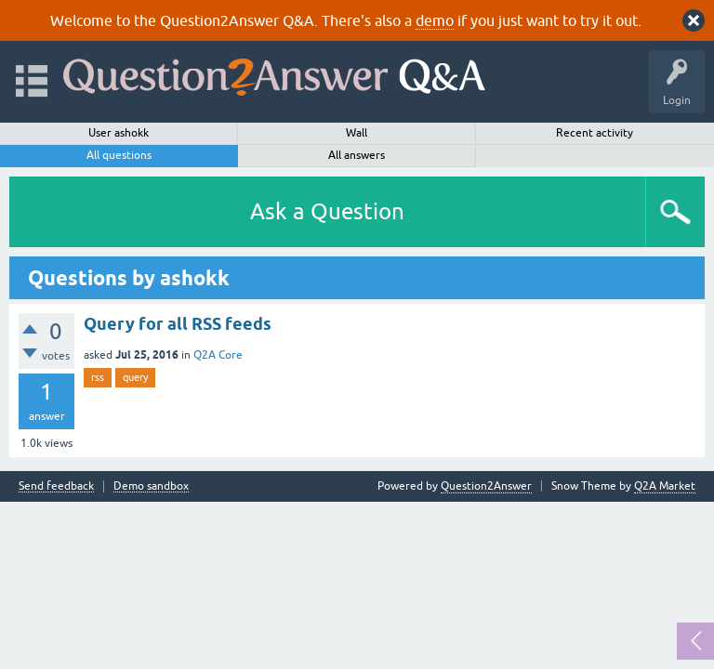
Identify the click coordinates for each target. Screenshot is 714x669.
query (135, 377)
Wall (356, 132)
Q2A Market (664, 485)
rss (97, 377)
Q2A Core (218, 354)
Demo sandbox (151, 486)
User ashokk (118, 132)
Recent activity (594, 132)
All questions (119, 155)
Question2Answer (486, 485)
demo (435, 20)
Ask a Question (327, 211)
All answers (356, 155)
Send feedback (56, 486)
